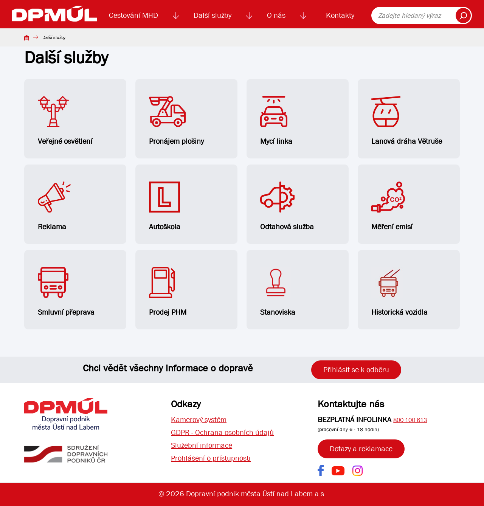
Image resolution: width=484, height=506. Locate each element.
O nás (276, 15)
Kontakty (340, 15)
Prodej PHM (167, 292)
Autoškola (164, 206)
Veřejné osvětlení (65, 121)
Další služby (212, 15)
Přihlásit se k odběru (356, 369)
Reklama (54, 206)
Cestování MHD (133, 15)
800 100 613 (410, 420)
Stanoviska (277, 292)
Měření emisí (392, 206)
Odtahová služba (287, 206)
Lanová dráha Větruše (406, 121)
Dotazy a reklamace (361, 448)
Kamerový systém (198, 419)
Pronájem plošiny (176, 121)
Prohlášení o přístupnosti (211, 458)
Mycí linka (276, 121)
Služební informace (201, 445)
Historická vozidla (399, 292)
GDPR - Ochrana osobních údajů (222, 432)
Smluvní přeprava (66, 292)
